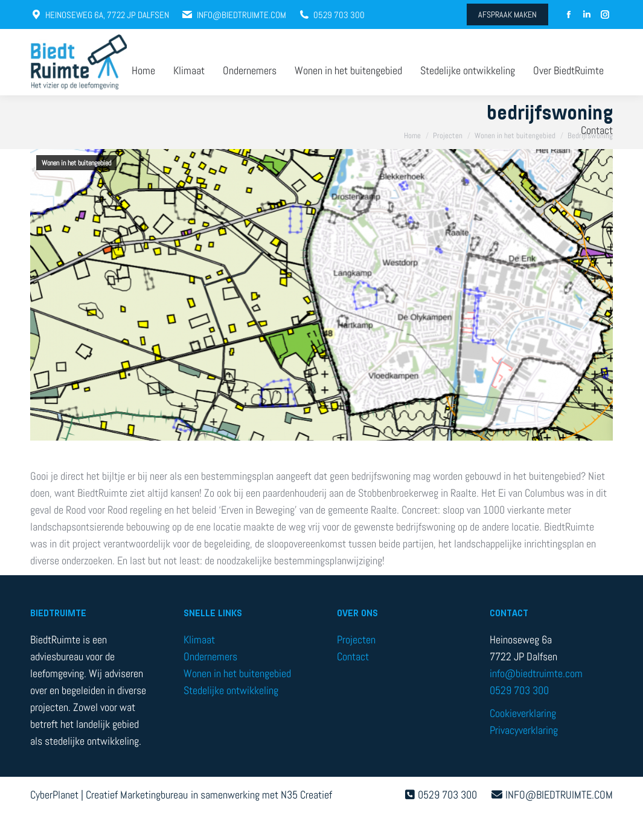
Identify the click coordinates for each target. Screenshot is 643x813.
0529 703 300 (331, 14)
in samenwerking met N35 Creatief (261, 795)
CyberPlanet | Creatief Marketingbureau (109, 795)
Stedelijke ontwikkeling (231, 690)
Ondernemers (210, 656)
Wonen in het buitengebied (76, 163)
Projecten (356, 639)
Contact (353, 656)
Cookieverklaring (523, 713)
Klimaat (199, 639)
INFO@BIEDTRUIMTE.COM (233, 14)
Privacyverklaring (524, 730)
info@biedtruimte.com (536, 673)
